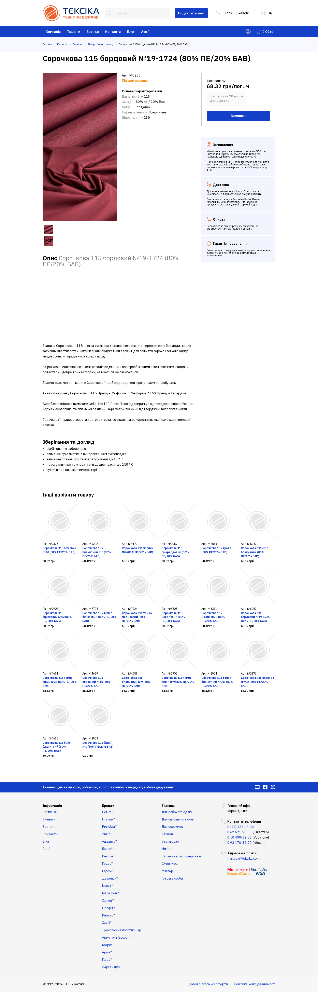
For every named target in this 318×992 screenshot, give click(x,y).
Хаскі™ (107, 923)
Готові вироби (172, 878)
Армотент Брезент (116, 937)
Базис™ (107, 849)
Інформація (52, 806)
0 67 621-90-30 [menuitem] (239, 832)
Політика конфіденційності (254, 984)
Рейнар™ (109, 915)
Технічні (167, 834)
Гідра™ (107, 959)
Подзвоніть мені (191, 13)
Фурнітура (170, 863)
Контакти (113, 32)
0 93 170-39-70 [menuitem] (239, 843)
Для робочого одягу (177, 812)
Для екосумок (172, 827)
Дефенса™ (110, 878)
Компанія (53, 32)
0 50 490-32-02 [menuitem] (239, 837)
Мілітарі (168, 871)
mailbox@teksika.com (243, 858)
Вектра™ (109, 856)
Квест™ (108, 886)
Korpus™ (108, 945)
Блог (131, 32)
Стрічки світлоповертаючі (181, 856)
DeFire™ (108, 812)
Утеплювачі (170, 841)
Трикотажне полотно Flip (121, 930)
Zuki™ (106, 834)
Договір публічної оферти (208, 984)
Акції (145, 32)
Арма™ (107, 952)
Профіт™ (109, 908)
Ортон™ (108, 900)
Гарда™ (108, 863)
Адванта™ (110, 841)
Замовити (238, 116)
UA (266, 13)
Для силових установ (178, 819)
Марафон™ (110, 893)
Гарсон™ (108, 871)
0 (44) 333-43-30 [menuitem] (232, 13)
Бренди (93, 32)
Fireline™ (108, 819)
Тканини (73, 32)
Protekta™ (109, 827)
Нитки (166, 849)
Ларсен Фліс (111, 967)
